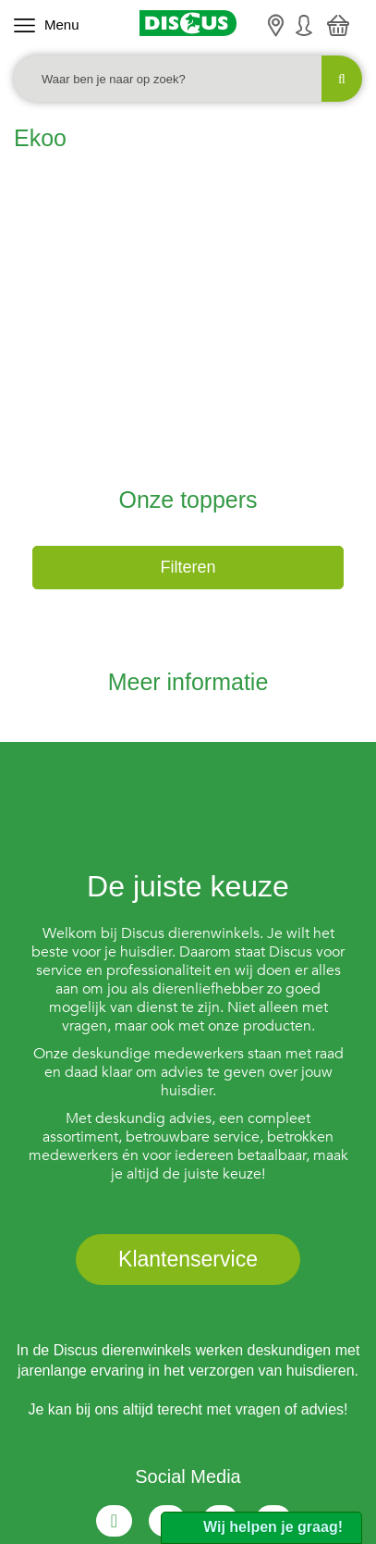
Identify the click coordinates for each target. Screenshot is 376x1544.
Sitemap (246, 1444)
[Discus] (188, 23)
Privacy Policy (164, 1444)
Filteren (187, 389)
